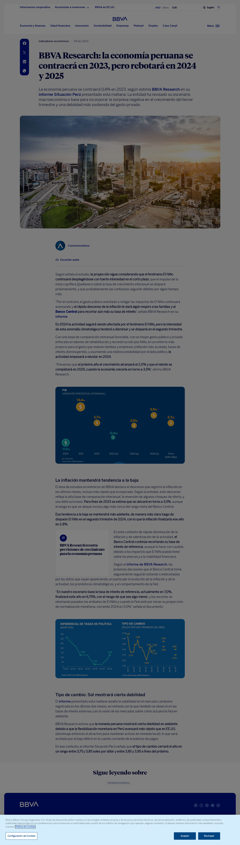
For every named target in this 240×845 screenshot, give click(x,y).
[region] (120, 830)
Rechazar (209, 836)
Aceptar (185, 836)
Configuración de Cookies (21, 836)
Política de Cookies (25, 826)
